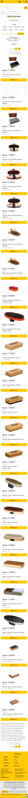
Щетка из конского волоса (10, 412)
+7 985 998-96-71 (17, 740)
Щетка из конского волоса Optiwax (12, 659)
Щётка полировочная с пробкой (11, 385)
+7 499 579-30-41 (19, 773)
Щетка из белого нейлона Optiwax (12, 687)
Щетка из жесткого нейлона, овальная (13, 632)
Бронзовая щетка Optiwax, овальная (12, 273)
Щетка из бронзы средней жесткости (12, 439)
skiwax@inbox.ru (5, 777)
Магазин (16, 757)
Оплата (16, 762)
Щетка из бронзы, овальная (10, 522)
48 (17, 53)
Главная (3, 11)
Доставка (6, 762)
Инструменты (5, 13)
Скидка (6, 757)
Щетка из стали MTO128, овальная (12, 159)
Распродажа (17, 754)
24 (15, 53)
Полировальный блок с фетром (11, 358)
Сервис (6, 760)
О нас (15, 760)
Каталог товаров (12, 11)
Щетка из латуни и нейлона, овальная (13, 495)
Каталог (6, 754)
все (20, 53)
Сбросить (14, 44)
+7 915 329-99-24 (19, 776)
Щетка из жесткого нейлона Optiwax (12, 714)
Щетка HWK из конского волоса (11, 74)
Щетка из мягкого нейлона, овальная (12, 549)
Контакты (16, 765)
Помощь (6, 765)
